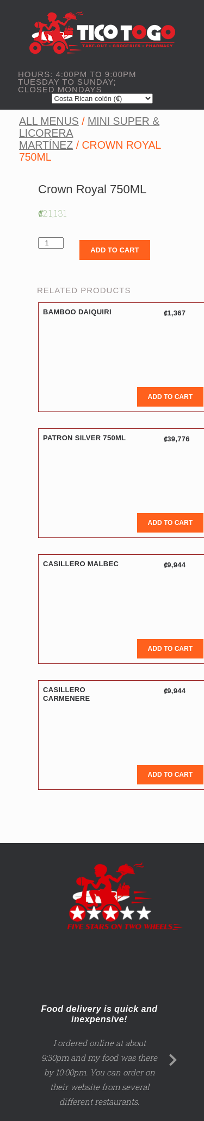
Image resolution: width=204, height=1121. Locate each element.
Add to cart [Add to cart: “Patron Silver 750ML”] (170, 523)
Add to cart (114, 250)
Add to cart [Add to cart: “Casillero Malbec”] (170, 649)
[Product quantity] (51, 243)
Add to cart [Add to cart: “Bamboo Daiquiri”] (170, 397)
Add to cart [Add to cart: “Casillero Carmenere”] (170, 774)
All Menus (49, 121)
